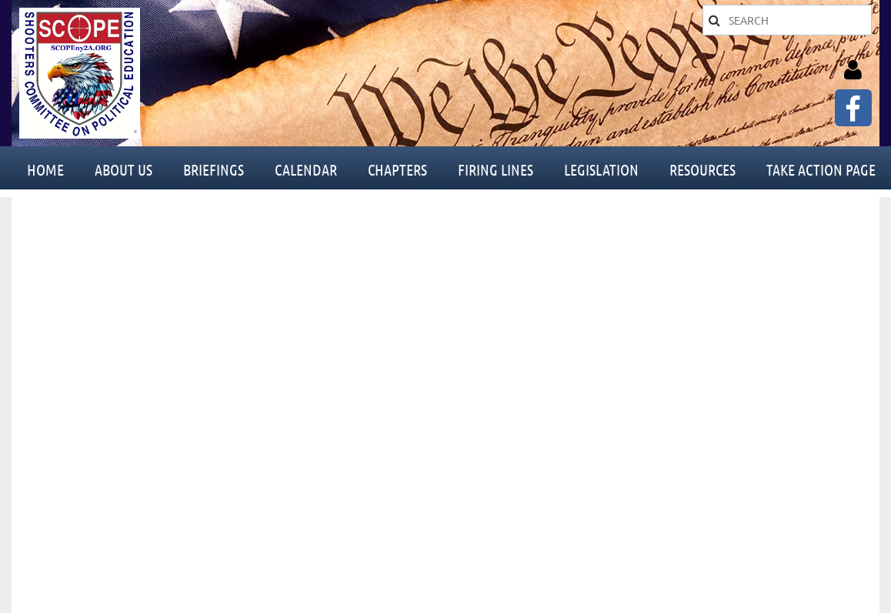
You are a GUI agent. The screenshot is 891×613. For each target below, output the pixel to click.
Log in (852, 70)
